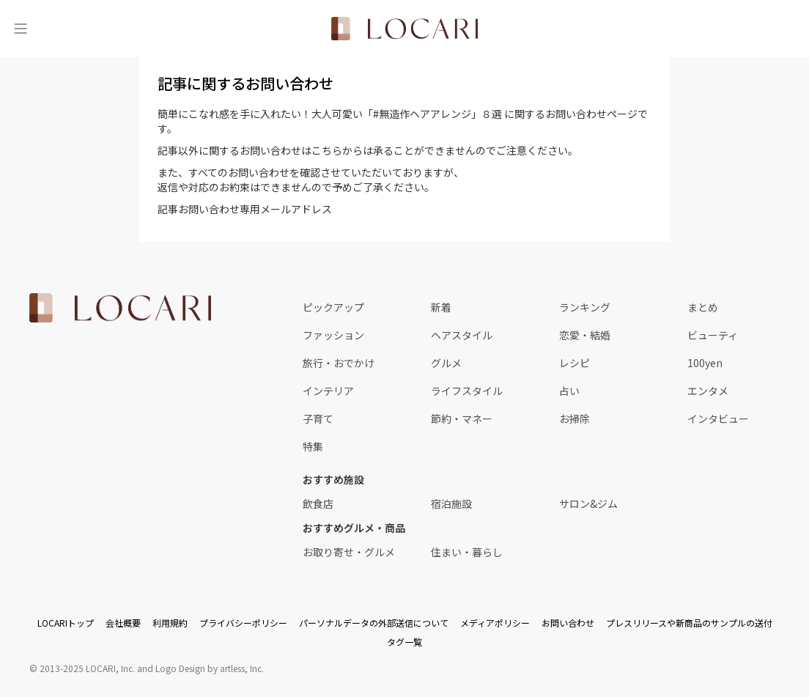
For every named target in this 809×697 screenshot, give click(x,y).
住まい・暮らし (467, 552)
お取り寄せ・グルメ (349, 552)
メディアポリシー (495, 622)
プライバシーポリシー (243, 622)
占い (569, 390)
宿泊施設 (451, 503)
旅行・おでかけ (338, 362)
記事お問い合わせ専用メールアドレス (245, 209)
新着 (441, 307)
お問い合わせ (568, 622)
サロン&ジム (588, 503)
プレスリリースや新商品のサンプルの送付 (689, 622)
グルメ (446, 362)
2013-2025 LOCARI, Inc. (87, 668)
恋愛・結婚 (584, 335)
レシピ (574, 362)
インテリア (328, 390)
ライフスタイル (467, 390)
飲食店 (318, 503)
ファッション (333, 335)
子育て (318, 418)
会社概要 (123, 622)
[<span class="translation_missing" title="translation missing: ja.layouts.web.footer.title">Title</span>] (120, 307)
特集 (313, 446)
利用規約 (170, 622)
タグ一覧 (404, 641)
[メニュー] (20, 28)
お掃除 (574, 418)
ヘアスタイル (461, 335)
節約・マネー (461, 418)
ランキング (584, 307)
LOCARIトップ (65, 622)
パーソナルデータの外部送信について (373, 622)
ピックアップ (333, 307)
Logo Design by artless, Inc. (209, 668)
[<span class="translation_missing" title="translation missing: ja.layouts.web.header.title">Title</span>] (404, 28)
